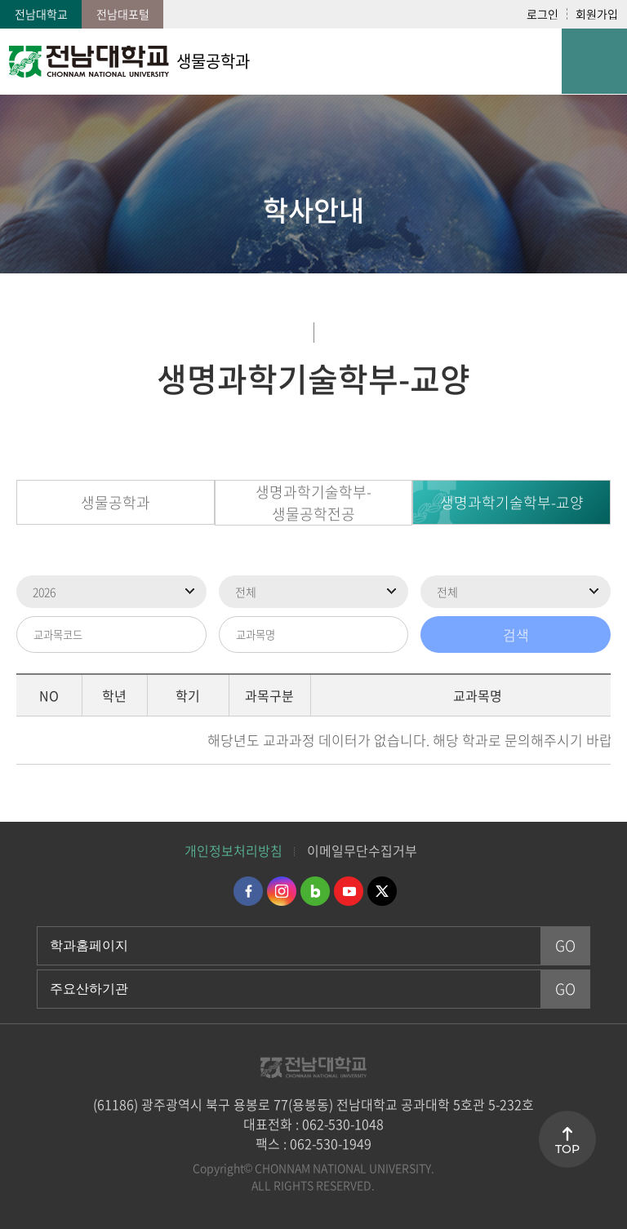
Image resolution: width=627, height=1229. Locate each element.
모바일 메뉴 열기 (594, 61)
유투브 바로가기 (348, 891)
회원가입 (597, 14)
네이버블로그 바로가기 (315, 891)
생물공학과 (115, 502)
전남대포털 (122, 14)
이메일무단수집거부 (362, 850)
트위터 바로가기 (382, 891)
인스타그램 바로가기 (281, 891)
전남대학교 (41, 14)
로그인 (542, 14)
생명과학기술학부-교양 (512, 502)
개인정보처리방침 (233, 850)
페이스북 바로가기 (248, 891)
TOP (567, 1149)
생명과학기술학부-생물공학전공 (313, 503)
